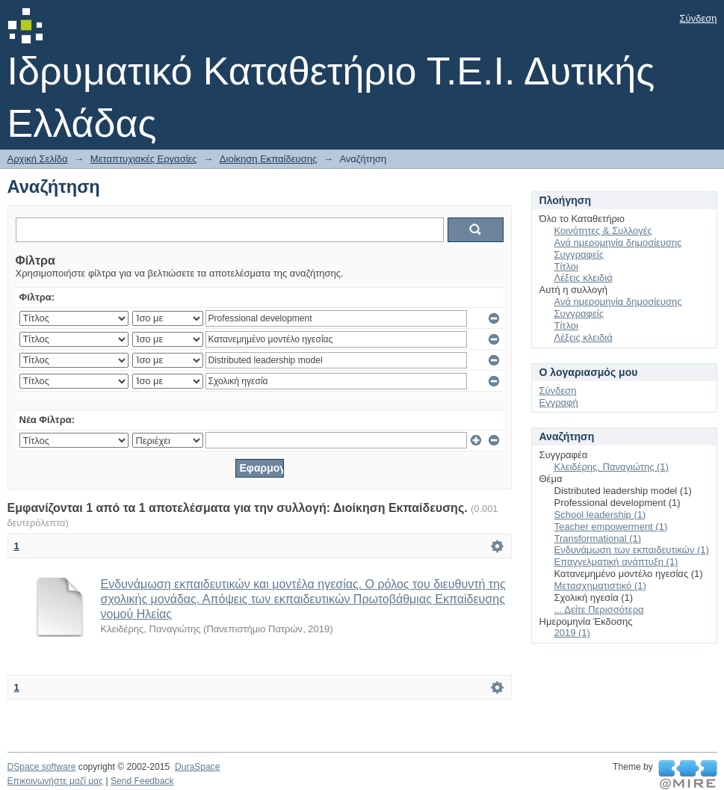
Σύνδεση (698, 18)
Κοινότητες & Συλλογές (603, 230)
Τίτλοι (566, 266)
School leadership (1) (600, 514)
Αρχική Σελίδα (37, 158)
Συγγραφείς (579, 254)
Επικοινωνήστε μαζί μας (55, 781)
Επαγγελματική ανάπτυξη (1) (616, 561)
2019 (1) (572, 632)
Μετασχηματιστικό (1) (600, 585)
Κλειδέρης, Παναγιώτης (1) (611, 466)
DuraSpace (197, 767)
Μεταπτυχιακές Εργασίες (143, 158)
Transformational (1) (598, 538)
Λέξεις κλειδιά (583, 277)
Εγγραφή (558, 402)
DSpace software (41, 767)
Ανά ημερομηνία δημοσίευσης (618, 242)
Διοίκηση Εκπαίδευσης (268, 158)
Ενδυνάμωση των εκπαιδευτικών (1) (631, 549)
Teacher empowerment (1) (611, 526)
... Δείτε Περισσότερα (599, 609)
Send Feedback (142, 781)
